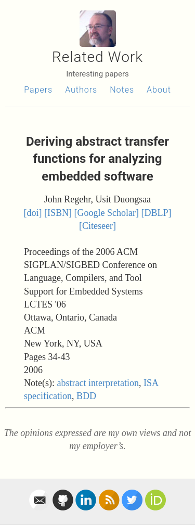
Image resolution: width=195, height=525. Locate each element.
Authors (81, 90)
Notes (122, 90)
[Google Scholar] (106, 213)
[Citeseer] (97, 226)
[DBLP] (156, 213)
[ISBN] (58, 213)
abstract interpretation (97, 383)
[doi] (33, 213)
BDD (86, 396)
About (159, 90)
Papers (38, 90)
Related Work (97, 57)
